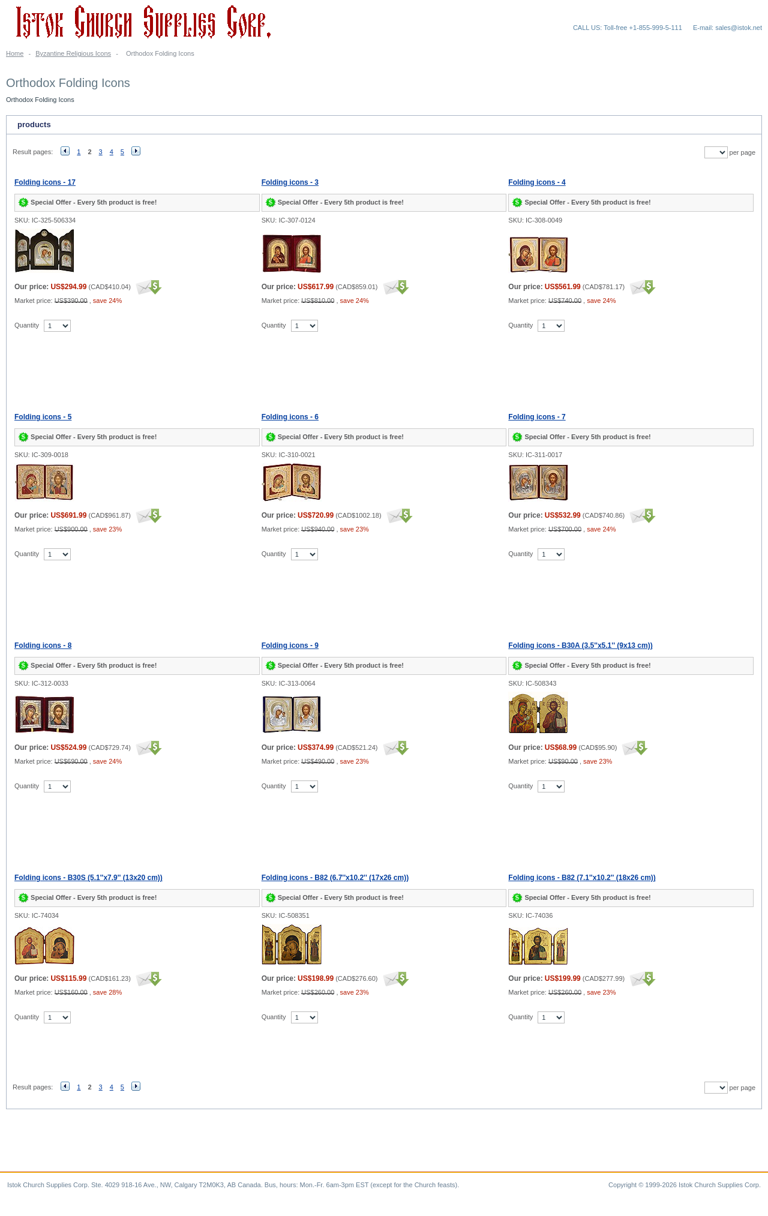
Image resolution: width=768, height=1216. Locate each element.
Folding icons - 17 (45, 182)
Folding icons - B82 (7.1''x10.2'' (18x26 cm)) (582, 877)
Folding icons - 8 (42, 645)
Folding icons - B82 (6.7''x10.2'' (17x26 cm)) (335, 877)
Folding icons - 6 (290, 417)
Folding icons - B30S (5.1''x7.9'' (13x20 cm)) (88, 877)
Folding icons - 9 (290, 645)
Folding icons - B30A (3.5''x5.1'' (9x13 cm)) (580, 645)
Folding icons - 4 (536, 182)
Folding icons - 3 (290, 182)
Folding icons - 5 (42, 417)
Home (14, 53)
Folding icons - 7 (536, 417)
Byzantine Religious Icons (73, 53)
